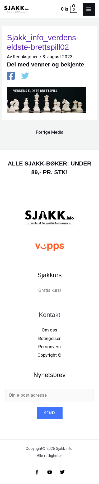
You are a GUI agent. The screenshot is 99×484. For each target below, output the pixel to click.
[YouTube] (49, 472)
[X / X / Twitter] (25, 76)
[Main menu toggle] (89, 9)
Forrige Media (49, 132)
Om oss (49, 330)
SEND (49, 412)
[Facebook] (11, 76)
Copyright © (49, 355)
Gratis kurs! (49, 290)
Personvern (49, 346)
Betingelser (49, 338)
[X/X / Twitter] (62, 472)
